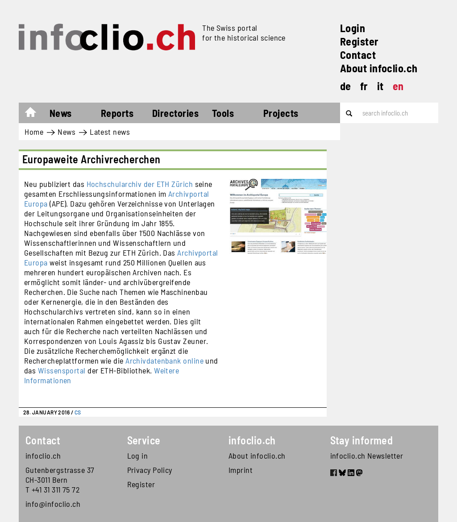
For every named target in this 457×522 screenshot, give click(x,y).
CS (78, 412)
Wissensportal (62, 370)
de (345, 85)
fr (364, 85)
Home (35, 114)
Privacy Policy (149, 470)
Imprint (240, 470)
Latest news (110, 132)
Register (359, 41)
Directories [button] (175, 113)
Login (352, 27)
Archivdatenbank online (164, 360)
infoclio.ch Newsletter (366, 455)
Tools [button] (223, 113)
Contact (358, 54)
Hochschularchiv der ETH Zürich (140, 184)
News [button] (61, 113)
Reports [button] (117, 113)
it (380, 85)
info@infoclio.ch (52, 504)
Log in (137, 455)
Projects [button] (281, 113)
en (398, 85)
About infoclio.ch (379, 68)
